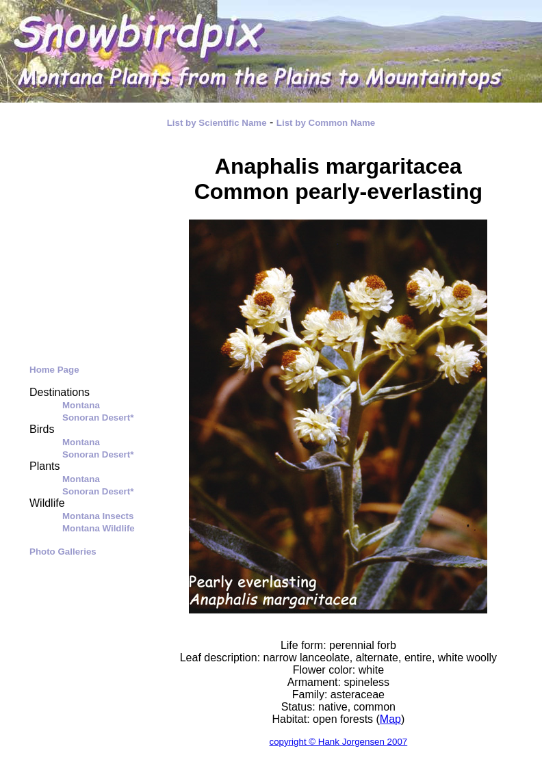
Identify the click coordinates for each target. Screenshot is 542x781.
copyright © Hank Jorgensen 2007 (339, 742)
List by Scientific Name (217, 123)
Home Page (54, 370)
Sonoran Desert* (97, 417)
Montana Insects (97, 516)
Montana (81, 405)
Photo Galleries (62, 551)
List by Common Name (325, 123)
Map (390, 719)
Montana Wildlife (98, 528)
